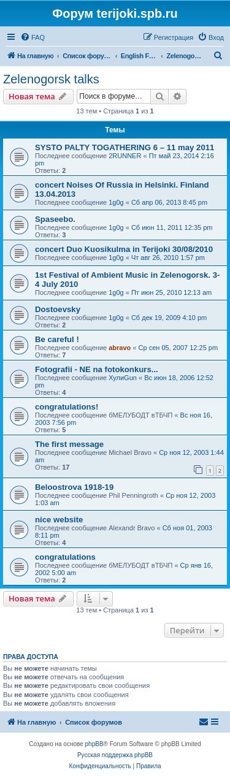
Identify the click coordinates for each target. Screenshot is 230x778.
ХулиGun (123, 377)
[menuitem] (32, 37)
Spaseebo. (55, 219)
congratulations (65, 557)
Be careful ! (57, 339)
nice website (59, 519)
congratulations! (66, 406)
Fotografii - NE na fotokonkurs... (96, 369)
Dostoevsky (57, 309)
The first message (69, 444)
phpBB (94, 744)
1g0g (116, 202)
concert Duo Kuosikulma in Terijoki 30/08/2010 (124, 249)
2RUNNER (125, 155)
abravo (120, 347)
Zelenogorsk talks (51, 79)
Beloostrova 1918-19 (74, 487)
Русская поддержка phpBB (115, 755)
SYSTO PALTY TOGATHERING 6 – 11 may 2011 (124, 147)
